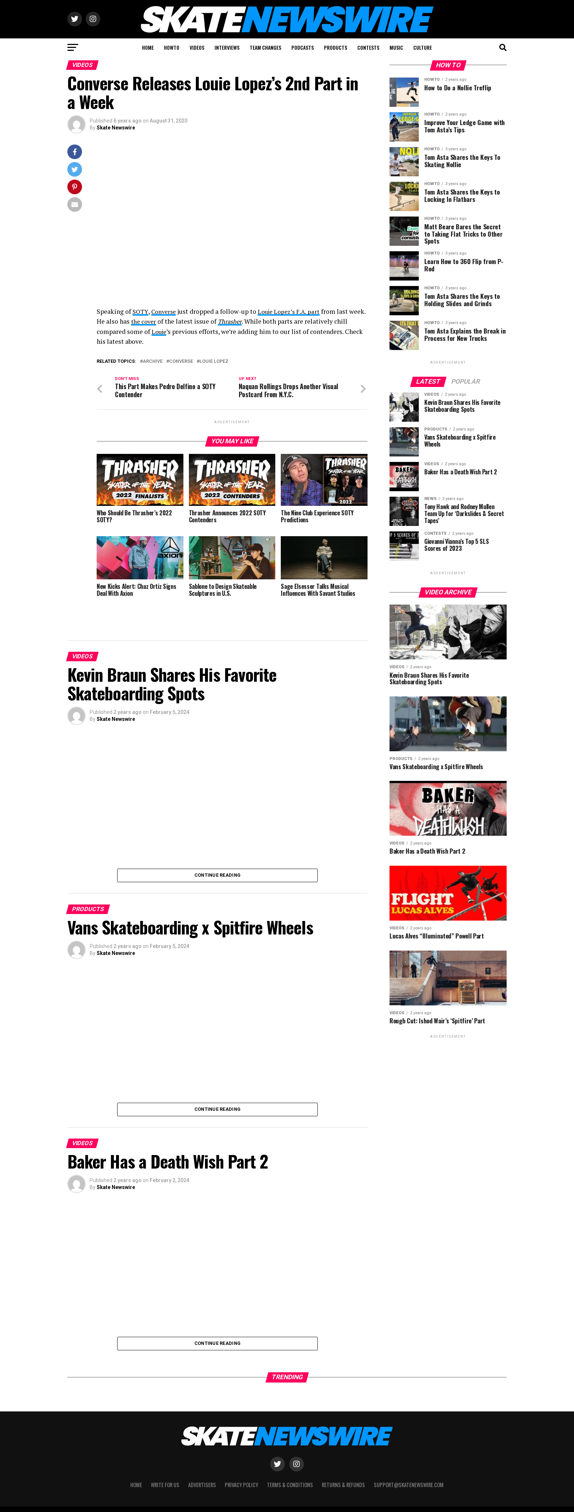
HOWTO (171, 47)
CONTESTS (368, 47)
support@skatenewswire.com (409, 1486)
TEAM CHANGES (265, 47)
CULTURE (422, 47)
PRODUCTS (335, 47)
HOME (148, 47)
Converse (165, 311)
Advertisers (202, 1486)
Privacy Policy (241, 1486)
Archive (153, 361)
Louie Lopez (214, 361)
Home (136, 1486)
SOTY (141, 311)
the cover (162, 321)
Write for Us (165, 1486)
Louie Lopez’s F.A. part (293, 311)
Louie (174, 331)
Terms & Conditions (290, 1486)
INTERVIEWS (227, 47)
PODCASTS (302, 47)
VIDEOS (197, 47)
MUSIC (396, 47)
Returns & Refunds (343, 1486)
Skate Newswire (116, 128)
